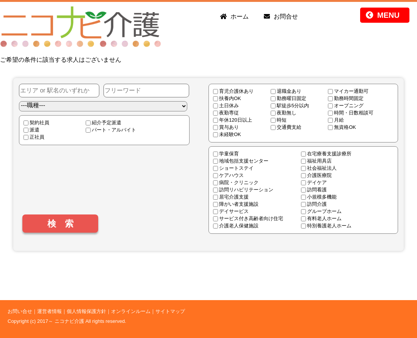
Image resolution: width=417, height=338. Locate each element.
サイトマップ (170, 311)
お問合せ (286, 16)
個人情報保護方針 (86, 311)
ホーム (239, 16)
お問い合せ (20, 311)
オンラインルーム (130, 311)
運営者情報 (49, 311)
